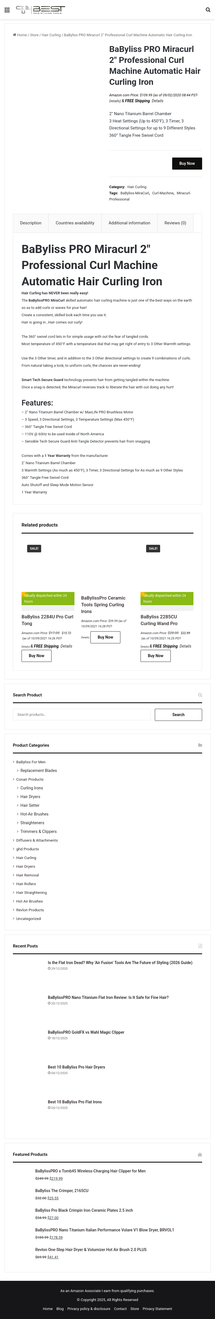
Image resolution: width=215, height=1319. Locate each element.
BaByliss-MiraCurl (134, 193)
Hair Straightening (31, 892)
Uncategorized (28, 918)
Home (22, 35)
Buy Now (187, 163)
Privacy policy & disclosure (88, 1309)
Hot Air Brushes (29, 901)
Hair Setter (29, 805)
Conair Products (30, 779)
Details (114, 101)
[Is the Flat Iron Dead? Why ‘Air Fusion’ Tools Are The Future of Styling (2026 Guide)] (28, 975)
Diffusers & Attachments (37, 840)
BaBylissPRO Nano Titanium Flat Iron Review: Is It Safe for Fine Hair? (108, 997)
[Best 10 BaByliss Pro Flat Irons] (28, 1114)
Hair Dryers (30, 796)
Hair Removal (27, 875)
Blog (60, 1309)
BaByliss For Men (31, 762)
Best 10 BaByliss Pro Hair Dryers (76, 1067)
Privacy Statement (157, 1309)
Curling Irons (31, 788)
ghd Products (27, 849)
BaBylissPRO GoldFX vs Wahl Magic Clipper (86, 1032)
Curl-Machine (162, 193)
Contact (120, 1309)
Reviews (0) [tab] (175, 222)
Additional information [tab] (129, 222)
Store (34, 35)
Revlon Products (30, 910)
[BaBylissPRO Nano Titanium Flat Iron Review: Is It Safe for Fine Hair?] (28, 1010)
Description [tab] (30, 222)
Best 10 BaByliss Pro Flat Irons (75, 1102)
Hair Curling (51, 35)
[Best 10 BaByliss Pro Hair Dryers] (28, 1079)
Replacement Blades (38, 770)
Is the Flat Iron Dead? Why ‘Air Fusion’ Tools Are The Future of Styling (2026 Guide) (120, 962)
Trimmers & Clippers (38, 831)
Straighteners (32, 823)
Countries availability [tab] (75, 222)
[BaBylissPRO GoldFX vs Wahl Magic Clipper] (28, 1044)
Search (178, 714)
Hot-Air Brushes (34, 814)
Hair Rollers (26, 883)
